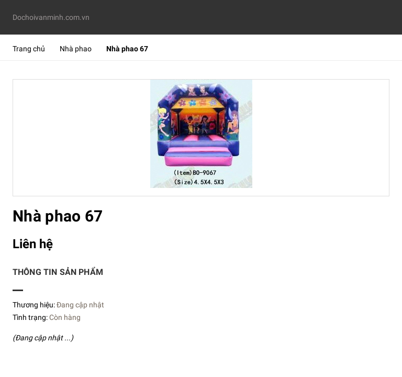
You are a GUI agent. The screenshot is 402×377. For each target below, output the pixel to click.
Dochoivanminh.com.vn (51, 17)
